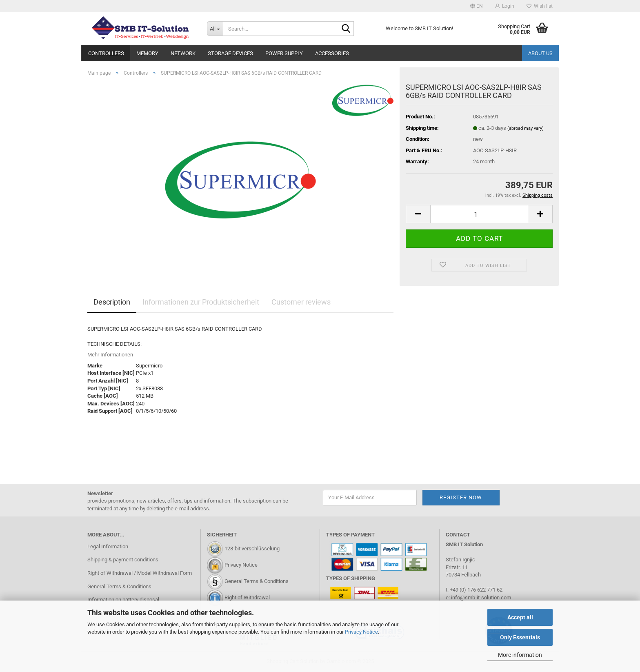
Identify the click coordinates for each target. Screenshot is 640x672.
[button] (476, 6)
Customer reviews (301, 302)
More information (520, 655)
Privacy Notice (361, 632)
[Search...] (215, 28)
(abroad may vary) (525, 128)
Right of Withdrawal (247, 597)
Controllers (106, 53)
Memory (147, 53)
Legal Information (107, 546)
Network (183, 53)
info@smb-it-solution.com (481, 597)
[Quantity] (479, 214)
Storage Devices (230, 53)
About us (540, 53)
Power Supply (284, 53)
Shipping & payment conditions (122, 559)
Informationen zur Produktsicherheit (200, 302)
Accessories (332, 53)
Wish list (540, 6)
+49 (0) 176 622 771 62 (475, 590)
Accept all (520, 617)
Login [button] (504, 6)
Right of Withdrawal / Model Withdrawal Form (139, 573)
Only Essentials (520, 637)
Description (111, 302)
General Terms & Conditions (119, 586)
